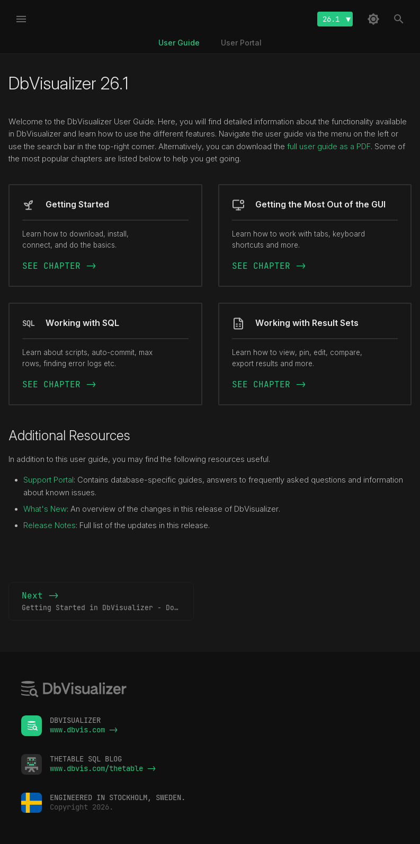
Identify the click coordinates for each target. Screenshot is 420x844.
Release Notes (49, 525)
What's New (45, 509)
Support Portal (48, 480)
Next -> (108, 601)
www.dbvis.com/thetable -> (103, 768)
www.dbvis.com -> (84, 729)
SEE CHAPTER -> (59, 265)
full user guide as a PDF (329, 146)
